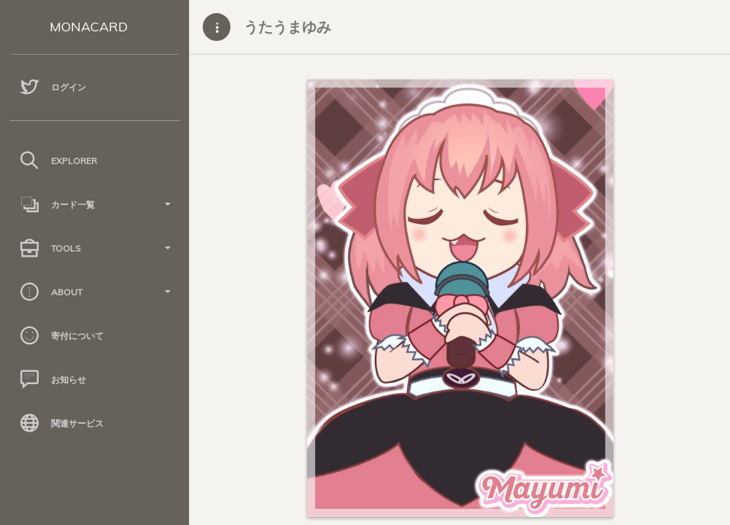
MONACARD (89, 26)
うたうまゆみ (287, 27)
